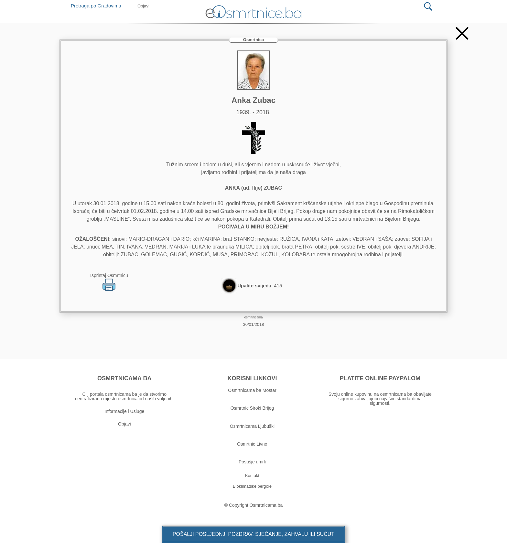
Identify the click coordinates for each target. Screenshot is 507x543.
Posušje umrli (252, 461)
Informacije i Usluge (124, 411)
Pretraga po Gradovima (98, 5)
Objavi (124, 424)
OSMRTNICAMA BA (124, 378)
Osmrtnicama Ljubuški (252, 426)
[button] (253, 534)
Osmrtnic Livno (252, 444)
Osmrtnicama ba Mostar (252, 390)
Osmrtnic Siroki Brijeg (252, 408)
